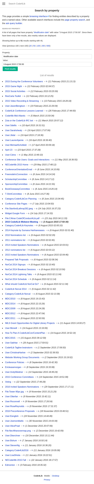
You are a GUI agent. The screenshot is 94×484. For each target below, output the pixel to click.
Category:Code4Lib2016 (16, 450)
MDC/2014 (10, 304)
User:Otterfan (11, 396)
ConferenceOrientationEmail (18, 169)
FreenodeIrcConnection (16, 174)
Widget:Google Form (15, 213)
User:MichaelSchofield (15, 145)
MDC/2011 (10, 318)
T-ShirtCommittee (13, 194)
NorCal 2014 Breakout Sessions (20, 269)
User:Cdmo (10, 155)
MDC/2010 (10, 299)
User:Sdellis (11, 125)
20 (30, 46)
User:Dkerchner (12, 435)
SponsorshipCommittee (16, 184)
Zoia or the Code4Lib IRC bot (19, 120)
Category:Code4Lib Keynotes (19, 225)
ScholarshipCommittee (16, 179)
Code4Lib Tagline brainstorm (18, 347)
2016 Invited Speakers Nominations (22, 387)
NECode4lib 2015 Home (16, 164)
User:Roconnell (12, 401)
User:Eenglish (12, 416)
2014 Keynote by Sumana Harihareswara (25, 230)
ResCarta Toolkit (13, 96)
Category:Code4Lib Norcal (18, 294)
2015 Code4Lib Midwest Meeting (21, 222)
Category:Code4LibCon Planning (21, 199)
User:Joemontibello (14, 421)
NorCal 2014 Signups (15, 264)
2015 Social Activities (15, 91)
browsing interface (38, 16)
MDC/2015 (10, 338)
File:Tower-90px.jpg (14, 392)
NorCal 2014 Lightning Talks (18, 274)
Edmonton (10, 465)
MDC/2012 (10, 313)
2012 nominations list (15, 250)
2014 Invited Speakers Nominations (22, 245)
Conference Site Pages (16, 204)
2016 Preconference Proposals (20, 411)
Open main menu (4, 3)
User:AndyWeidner (14, 372)
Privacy (47, 480)
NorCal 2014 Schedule (16, 279)
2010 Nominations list (15, 235)
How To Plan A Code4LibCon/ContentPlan (25, 333)
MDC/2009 (10, 308)
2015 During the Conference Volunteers (24, 81)
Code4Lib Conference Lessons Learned (24, 111)
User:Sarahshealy (13, 130)
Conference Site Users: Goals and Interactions (27, 160)
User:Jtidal (10, 135)
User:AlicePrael (12, 426)
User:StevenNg (12, 445)
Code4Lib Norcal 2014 (15, 289)
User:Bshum (11, 440)
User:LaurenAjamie (14, 140)
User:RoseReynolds (14, 406)
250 (43, 46)
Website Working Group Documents (22, 357)
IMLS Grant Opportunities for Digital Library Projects (30, 323)
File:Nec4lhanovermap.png (18, 431)
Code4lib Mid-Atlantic (15, 116)
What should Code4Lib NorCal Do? (22, 284)
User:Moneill (11, 328)
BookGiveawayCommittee (17, 189)
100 (38, 46)
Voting (8, 382)
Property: (6, 52)
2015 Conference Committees (19, 377)
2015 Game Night (13, 86)
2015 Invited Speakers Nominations (22, 255)
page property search (75, 20)
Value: (5, 60)
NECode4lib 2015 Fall (15, 460)
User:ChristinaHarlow (15, 352)
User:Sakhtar (11, 343)
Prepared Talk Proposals (17, 259)
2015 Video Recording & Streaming (22, 101)
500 (48, 46)
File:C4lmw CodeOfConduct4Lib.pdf (22, 218)
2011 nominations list (15, 240)
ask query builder (14, 23)
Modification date (41, 32)
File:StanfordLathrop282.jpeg (19, 208)
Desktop (55, 476)
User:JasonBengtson (15, 106)
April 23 (8, 150)
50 (34, 46)
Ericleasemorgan (13, 367)
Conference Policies (14, 362)
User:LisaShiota (12, 455)
